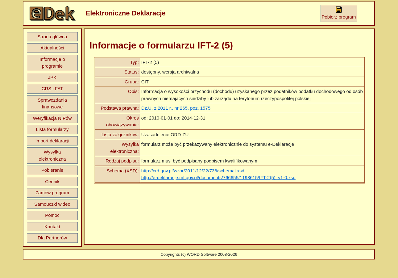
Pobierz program (339, 12)
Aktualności (52, 47)
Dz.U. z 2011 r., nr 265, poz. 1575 (175, 108)
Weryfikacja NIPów (52, 118)
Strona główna (52, 36)
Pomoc (52, 215)
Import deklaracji (52, 140)
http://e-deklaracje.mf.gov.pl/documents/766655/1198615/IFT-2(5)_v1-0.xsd (218, 177)
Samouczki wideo (52, 204)
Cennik (52, 181)
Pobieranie (52, 170)
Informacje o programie (52, 63)
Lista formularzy (52, 129)
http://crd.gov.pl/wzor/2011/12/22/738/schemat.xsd (192, 170)
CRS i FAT (52, 88)
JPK (52, 77)
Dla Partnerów (52, 237)
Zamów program (52, 192)
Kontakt (52, 226)
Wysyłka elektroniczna (52, 155)
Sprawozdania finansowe (52, 103)
